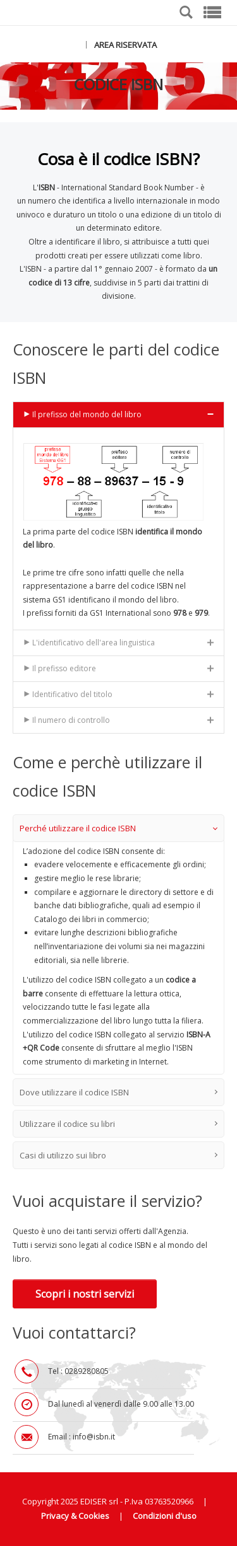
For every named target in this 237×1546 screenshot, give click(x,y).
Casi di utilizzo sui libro (118, 1155)
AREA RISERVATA (125, 44)
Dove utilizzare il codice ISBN (118, 1092)
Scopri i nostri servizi (84, 1294)
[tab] (118, 414)
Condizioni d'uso (165, 1515)
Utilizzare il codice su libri (118, 1123)
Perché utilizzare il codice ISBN (118, 828)
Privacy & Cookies (75, 1515)
